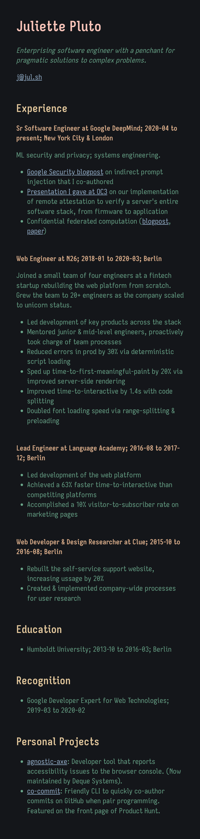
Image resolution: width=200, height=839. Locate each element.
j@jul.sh (29, 76)
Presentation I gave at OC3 (67, 191)
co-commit (43, 790)
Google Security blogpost (65, 171)
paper (35, 230)
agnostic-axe (47, 761)
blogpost (155, 221)
